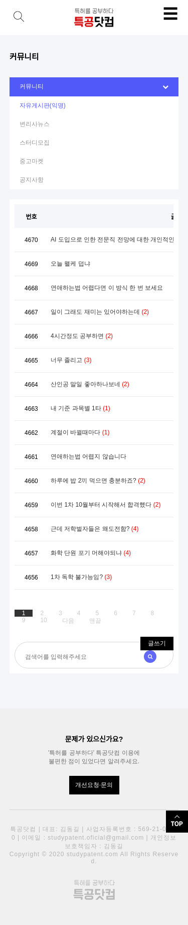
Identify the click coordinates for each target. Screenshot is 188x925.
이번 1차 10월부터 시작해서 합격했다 (105, 504)
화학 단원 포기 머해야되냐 (91, 552)
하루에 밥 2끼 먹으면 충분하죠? (98, 480)
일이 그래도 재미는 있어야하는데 (100, 311)
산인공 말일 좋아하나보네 (90, 384)
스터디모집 (35, 142)
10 (43, 620)
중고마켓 (32, 161)
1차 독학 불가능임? (81, 577)
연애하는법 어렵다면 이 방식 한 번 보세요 (107, 287)
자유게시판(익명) (43, 105)
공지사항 (32, 179)
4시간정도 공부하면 (82, 335)
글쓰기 (157, 643)
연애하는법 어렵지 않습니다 (88, 456)
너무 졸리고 (71, 360)
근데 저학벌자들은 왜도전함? (94, 528)
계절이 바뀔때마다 (80, 432)
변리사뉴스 (35, 124)
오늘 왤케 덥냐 (70, 263)
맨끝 (95, 620)
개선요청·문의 (94, 784)
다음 (68, 620)
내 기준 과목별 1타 (80, 408)
